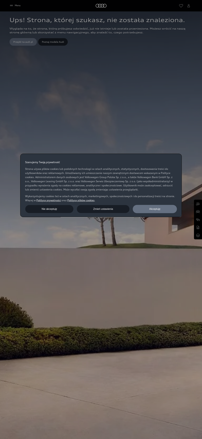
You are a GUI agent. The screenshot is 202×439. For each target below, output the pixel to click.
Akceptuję (154, 209)
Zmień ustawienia (103, 209)
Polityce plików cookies (80, 200)
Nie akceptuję (49, 209)
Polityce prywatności (48, 200)
